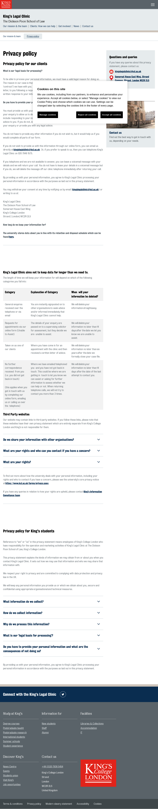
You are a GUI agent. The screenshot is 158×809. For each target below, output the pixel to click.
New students (49, 724)
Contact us (87, 26)
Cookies (98, 804)
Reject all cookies (87, 115)
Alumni (45, 733)
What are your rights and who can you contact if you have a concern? (46, 451)
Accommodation (89, 728)
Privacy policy (33, 36)
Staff (44, 728)
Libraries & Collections (92, 724)
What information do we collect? (23, 601)
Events (6, 771)
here (11, 237)
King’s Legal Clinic (16, 16)
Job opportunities (12, 785)
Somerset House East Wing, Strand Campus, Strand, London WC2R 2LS (132, 78)
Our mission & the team (15, 26)
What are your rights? (17, 462)
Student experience (13, 746)
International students (14, 737)
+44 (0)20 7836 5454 (52, 767)
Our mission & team (12, 36)
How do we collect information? (22, 613)
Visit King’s (8, 780)
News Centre (9, 767)
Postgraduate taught (13, 728)
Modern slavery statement (59, 804)
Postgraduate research (15, 733)
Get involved (64, 26)
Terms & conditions (13, 804)
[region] (80, 102)
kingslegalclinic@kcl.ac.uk (27, 149)
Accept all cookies (111, 115)
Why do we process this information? (26, 624)
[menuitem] (16, 26)
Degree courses (11, 724)
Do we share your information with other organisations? (38, 439)
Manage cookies (47, 115)
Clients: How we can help (42, 26)
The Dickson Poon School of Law (24, 21)
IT (81, 733)
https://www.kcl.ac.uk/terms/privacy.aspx (27, 483)
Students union (10, 776)
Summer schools (11, 741)
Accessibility (83, 804)
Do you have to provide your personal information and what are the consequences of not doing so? (45, 649)
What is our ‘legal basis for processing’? (28, 635)
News (76, 26)
